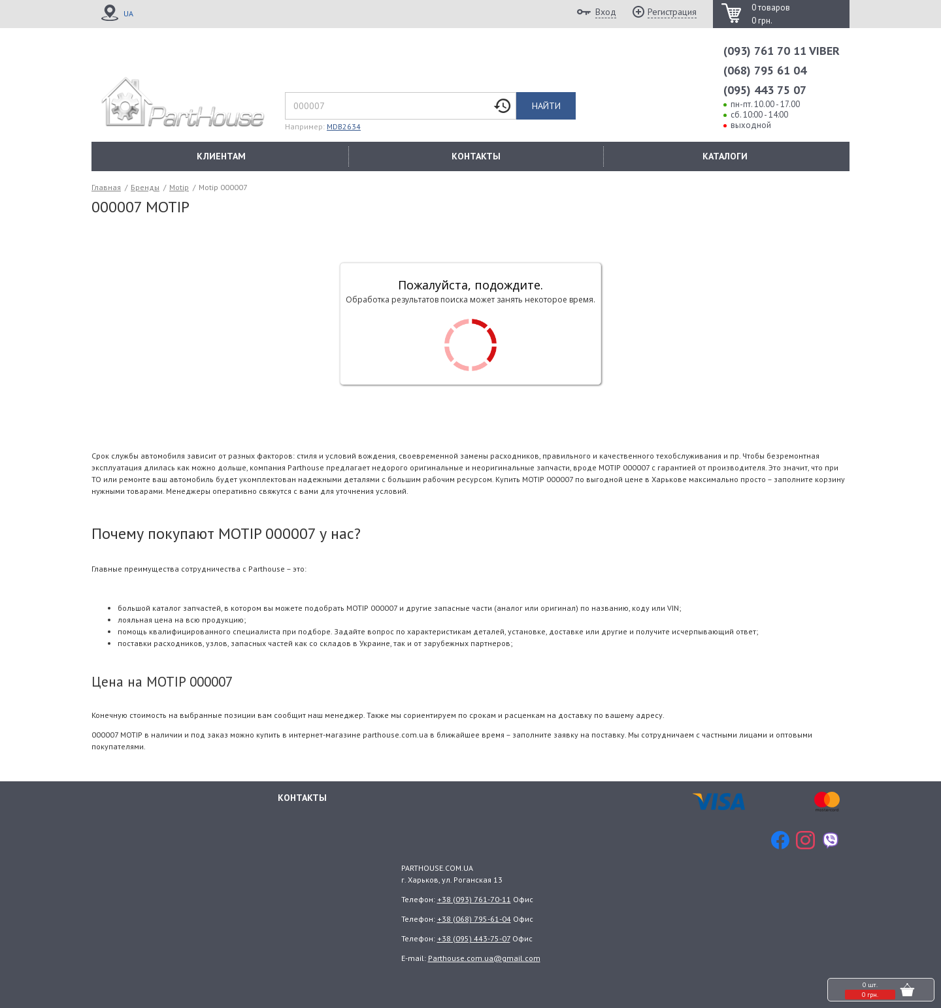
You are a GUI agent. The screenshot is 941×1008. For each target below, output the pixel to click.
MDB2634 (344, 126)
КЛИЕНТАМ (221, 156)
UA (128, 13)
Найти (546, 106)
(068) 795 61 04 (764, 70)
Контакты (302, 796)
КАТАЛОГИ (725, 156)
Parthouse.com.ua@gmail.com (484, 958)
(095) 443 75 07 (764, 89)
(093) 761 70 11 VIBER (781, 50)
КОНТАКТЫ (476, 156)
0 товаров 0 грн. (770, 14)
